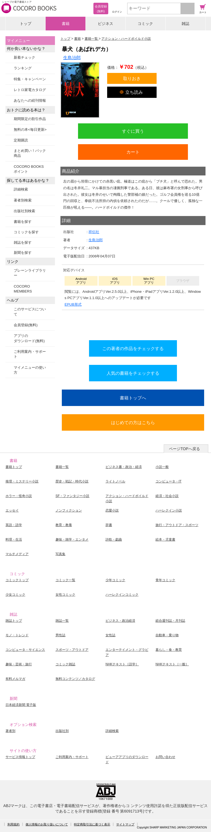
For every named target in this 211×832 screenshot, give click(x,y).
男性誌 (60, 635)
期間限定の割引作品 (30, 119)
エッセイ (12, 510)
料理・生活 (13, 539)
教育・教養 (63, 525)
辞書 (109, 525)
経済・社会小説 (167, 496)
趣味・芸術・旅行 (18, 664)
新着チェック (24, 57)
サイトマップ (125, 824)
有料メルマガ (15, 679)
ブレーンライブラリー (30, 272)
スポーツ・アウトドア (71, 650)
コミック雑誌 (65, 664)
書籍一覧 (62, 467)
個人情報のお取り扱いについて (47, 824)
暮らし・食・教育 (169, 650)
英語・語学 (13, 525)
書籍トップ (13, 467)
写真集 (60, 554)
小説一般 (162, 467)
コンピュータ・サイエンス (25, 650)
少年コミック (115, 580)
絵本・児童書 (165, 539)
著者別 (10, 731)
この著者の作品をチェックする (133, 348)
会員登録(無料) (26, 325)
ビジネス (105, 23)
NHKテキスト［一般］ (172, 664)
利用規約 (13, 824)
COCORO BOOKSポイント (29, 169)
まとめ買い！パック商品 (30, 153)
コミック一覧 (65, 580)
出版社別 (62, 731)
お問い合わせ (165, 757)
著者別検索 (23, 200)
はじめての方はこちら (133, 422)
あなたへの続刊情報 (30, 100)
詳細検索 (21, 189)
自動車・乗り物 (167, 635)
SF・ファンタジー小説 (72, 496)
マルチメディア (17, 554)
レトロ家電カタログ (30, 90)
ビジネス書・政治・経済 (124, 467)
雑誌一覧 (62, 621)
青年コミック (165, 580)
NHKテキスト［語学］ (122, 664)
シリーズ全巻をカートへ (133, 323)
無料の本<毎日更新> (30, 129)
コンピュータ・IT (169, 481)
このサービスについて (30, 311)
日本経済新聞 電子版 (20, 705)
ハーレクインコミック (122, 595)
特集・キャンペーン (30, 79)
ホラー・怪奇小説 (18, 496)
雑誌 (185, 23)
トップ (25, 23)
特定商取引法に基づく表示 (92, 824)
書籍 (66, 23)
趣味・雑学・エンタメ (71, 539)
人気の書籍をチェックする (133, 373)
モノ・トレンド (17, 635)
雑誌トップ (13, 621)
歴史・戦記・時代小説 (71, 481)
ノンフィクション (68, 510)
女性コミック (65, 595)
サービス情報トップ (20, 757)
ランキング (23, 68)
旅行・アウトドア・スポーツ (177, 525)
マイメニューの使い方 (30, 369)
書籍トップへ (133, 397)
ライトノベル (115, 481)
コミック (145, 23)
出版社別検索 (24, 211)
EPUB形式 (73, 304)
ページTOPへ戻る (184, 449)
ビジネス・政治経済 (120, 621)
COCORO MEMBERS (23, 288)
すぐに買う (133, 131)
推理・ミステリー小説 (21, 481)
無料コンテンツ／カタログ (75, 679)
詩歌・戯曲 (114, 539)
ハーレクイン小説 (169, 510)
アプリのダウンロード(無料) (29, 338)
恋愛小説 (112, 510)
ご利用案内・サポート (30, 354)
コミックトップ (17, 580)
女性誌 (110, 635)
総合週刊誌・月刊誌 (170, 621)
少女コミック (15, 595)
